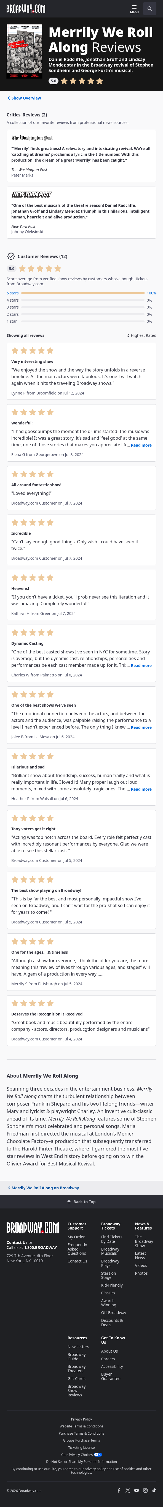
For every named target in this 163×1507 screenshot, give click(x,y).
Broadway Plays (110, 1263)
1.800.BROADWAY (40, 1247)
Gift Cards (76, 1378)
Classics (108, 1292)
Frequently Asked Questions (77, 1249)
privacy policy (95, 1469)
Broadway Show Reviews (77, 1391)
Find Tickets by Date (111, 1239)
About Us (109, 1351)
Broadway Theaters (77, 1368)
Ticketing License (81, 1447)
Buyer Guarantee (111, 1376)
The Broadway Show (144, 1241)
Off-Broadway (113, 1312)
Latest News (140, 1255)
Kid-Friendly (112, 1285)
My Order (76, 1236)
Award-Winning (108, 1303)
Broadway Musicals (110, 1251)
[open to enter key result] (149, 8)
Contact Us (17, 1242)
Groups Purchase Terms (81, 1440)
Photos (141, 1273)
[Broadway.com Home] (26, 8)
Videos (141, 1265)
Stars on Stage (108, 1275)
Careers (108, 1358)
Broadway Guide (77, 1356)
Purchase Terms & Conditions (81, 1433)
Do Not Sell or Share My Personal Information (81, 1461)
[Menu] (134, 9)
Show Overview (24, 98)
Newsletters (78, 1346)
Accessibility (112, 1366)
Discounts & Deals (112, 1322)
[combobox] (147, 8)
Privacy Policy (81, 1419)
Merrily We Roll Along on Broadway (43, 1187)
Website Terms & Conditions (81, 1426)
